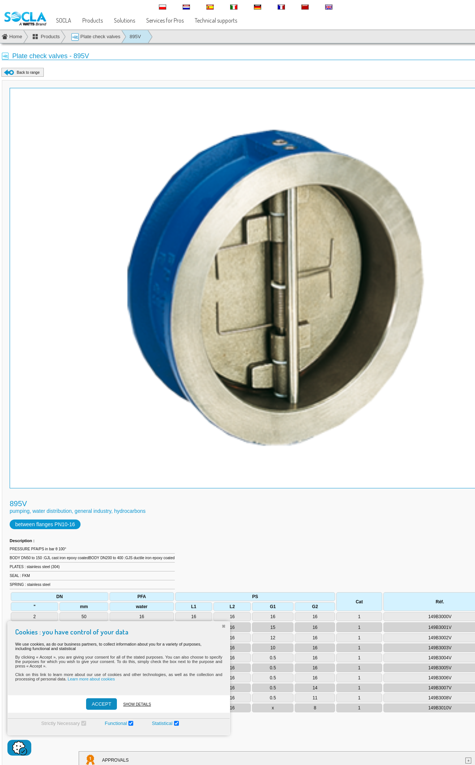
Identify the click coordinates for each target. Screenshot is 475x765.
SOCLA (63, 20)
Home (15, 36)
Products (92, 20)
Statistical (162, 723)
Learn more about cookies (91, 679)
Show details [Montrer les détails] (137, 704)
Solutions (124, 20)
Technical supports (216, 20)
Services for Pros (165, 20)
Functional (116, 723)
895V (135, 36)
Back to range (28, 72)
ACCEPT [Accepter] (101, 704)
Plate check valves (95, 37)
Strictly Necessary (60, 723)
